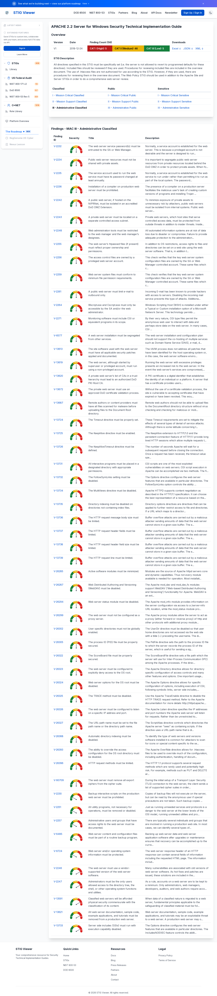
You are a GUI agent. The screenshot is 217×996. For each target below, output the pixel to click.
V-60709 (59, 774)
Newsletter (171, 6)
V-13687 (58, 396)
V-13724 (58, 413)
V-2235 (57, 167)
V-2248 (58, 224)
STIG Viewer (24, 7)
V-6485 (58, 828)
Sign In (22, 42)
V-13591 (58, 892)
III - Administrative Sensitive (173, 101)
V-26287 (58, 578)
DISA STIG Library (121, 991)
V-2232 (57, 140)
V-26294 (58, 595)
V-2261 (57, 285)
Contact (115, 973)
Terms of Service (167, 954)
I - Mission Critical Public (122, 89)
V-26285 (58, 565)
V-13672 (58, 383)
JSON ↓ (188, 42)
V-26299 (58, 609)
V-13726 (58, 440)
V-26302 (58, 622)
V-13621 (58, 906)
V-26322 (58, 649)
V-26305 (58, 636)
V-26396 (58, 757)
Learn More (22, 48)
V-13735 (58, 498)
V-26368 (58, 730)
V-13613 (58, 343)
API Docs (156, 6)
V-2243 (58, 211)
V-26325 (58, 689)
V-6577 (58, 329)
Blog (134, 6)
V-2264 (58, 299)
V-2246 (58, 862)
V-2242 (58, 194)
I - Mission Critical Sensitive (173, 89)
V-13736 (58, 511)
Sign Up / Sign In (193, 6)
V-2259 (58, 268)
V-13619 (58, 356)
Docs (113, 949)
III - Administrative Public (122, 101)
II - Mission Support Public (123, 95)
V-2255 (57, 238)
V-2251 (57, 801)
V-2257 (58, 814)
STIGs (111, 6)
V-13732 (58, 471)
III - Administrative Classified (69, 101)
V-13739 (58, 551)
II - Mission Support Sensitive (175, 95)
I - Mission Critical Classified (68, 89)
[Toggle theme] (210, 7)
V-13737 (58, 525)
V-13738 (58, 538)
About (144, 6)
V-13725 (58, 427)
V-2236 (58, 180)
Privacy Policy (166, 949)
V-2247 (58, 875)
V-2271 (57, 312)
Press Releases (118, 959)
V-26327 (58, 716)
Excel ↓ (176, 42)
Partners (123, 6)
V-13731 (58, 457)
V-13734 (58, 484)
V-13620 (58, 369)
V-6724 (58, 845)
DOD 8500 (80, 6)
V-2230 (58, 787)
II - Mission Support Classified (69, 95)
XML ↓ (199, 42)
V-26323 (58, 663)
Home (66, 949)
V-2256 (58, 251)
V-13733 (58, 919)
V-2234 (58, 153)
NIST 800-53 (97, 6)
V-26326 (58, 703)
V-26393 (58, 743)
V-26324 (58, 676)
